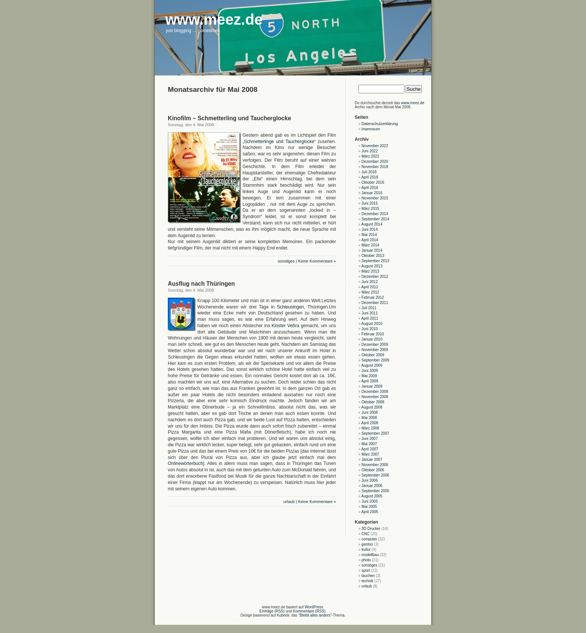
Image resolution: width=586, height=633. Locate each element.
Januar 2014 (371, 250)
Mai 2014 (369, 235)
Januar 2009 (371, 386)
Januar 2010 (371, 339)
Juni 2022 (369, 151)
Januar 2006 (371, 486)
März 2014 (370, 245)
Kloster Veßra (285, 325)
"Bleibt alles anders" (315, 615)
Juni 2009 (369, 371)
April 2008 (369, 423)
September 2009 (375, 360)
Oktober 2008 (372, 402)
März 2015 (370, 209)
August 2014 (371, 224)
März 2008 (370, 428)
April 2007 (369, 449)
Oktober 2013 (372, 256)
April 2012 (369, 287)
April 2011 (369, 318)
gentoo (367, 544)
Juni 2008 (369, 412)
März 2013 (370, 271)
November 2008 (374, 397)
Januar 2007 (371, 459)
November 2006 (374, 465)
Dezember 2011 (374, 303)
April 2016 (369, 188)
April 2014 (369, 240)
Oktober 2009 (372, 355)
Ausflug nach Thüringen (201, 283)
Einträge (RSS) (271, 611)
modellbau (370, 555)
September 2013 (375, 261)
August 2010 (371, 324)
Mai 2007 (369, 444)
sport (365, 570)
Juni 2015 (369, 203)
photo (366, 560)
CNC (365, 534)
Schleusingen (290, 307)
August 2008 (371, 407)
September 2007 (375, 433)
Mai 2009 (369, 376)
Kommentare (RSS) (309, 611)
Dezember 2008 (374, 392)
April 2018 (369, 177)
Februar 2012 (372, 297)
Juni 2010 (369, 329)
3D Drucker (370, 529)
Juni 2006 (369, 480)
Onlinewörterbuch (185, 463)
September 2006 (375, 475)
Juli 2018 (368, 172)
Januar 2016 (371, 193)
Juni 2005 (369, 501)
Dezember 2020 (374, 161)
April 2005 (369, 512)
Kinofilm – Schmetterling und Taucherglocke (229, 118)
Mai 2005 (369, 507)
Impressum (370, 129)
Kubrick (283, 615)
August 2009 (371, 365)
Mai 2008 (369, 418)
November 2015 (374, 198)
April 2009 (369, 381)
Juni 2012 (369, 282)
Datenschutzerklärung (379, 124)
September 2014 (375, 219)
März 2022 (370, 156)
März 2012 (370, 292)
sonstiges (286, 261)
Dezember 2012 (374, 276)
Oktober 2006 (372, 470)
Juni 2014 (369, 229)
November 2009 (374, 350)
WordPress (314, 607)
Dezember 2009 (374, 344)
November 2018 (374, 167)
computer (369, 539)
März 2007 (370, 454)
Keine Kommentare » (317, 261)
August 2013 (371, 266)
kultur (365, 549)
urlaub (289, 501)
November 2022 (374, 146)
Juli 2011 (368, 308)
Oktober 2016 (372, 182)
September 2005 (375, 491)
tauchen (368, 576)
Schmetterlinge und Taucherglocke (279, 141)
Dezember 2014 (374, 214)
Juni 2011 (369, 313)
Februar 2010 (372, 334)
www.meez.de (412, 103)
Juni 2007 (369, 439)
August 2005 (371, 496)
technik (367, 581)
